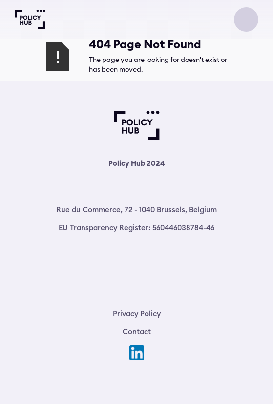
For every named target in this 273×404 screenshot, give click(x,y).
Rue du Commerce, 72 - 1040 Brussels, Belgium (136, 209)
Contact (137, 331)
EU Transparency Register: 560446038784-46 (136, 227)
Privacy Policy (137, 313)
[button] (246, 19)
